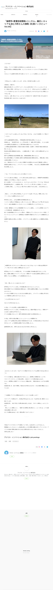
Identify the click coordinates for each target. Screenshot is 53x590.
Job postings (49, 14)
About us (13, 14)
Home (2, 14)
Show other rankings (26, 552)
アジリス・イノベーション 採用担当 (13, 30)
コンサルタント (15, 441)
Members (25, 14)
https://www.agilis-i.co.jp (9, 8)
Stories (36, 14)
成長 (6, 441)
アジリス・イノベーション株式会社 (19, 6)
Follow (26, 11)
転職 (10, 441)
